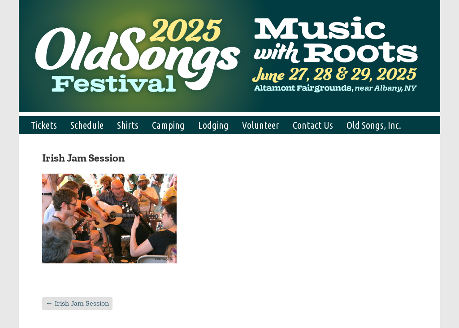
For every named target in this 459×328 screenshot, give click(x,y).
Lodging (213, 125)
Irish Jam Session (77, 303)
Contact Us (313, 125)
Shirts (128, 125)
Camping (168, 125)
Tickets (44, 125)
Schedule (87, 125)
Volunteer (260, 125)
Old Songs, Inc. (373, 125)
